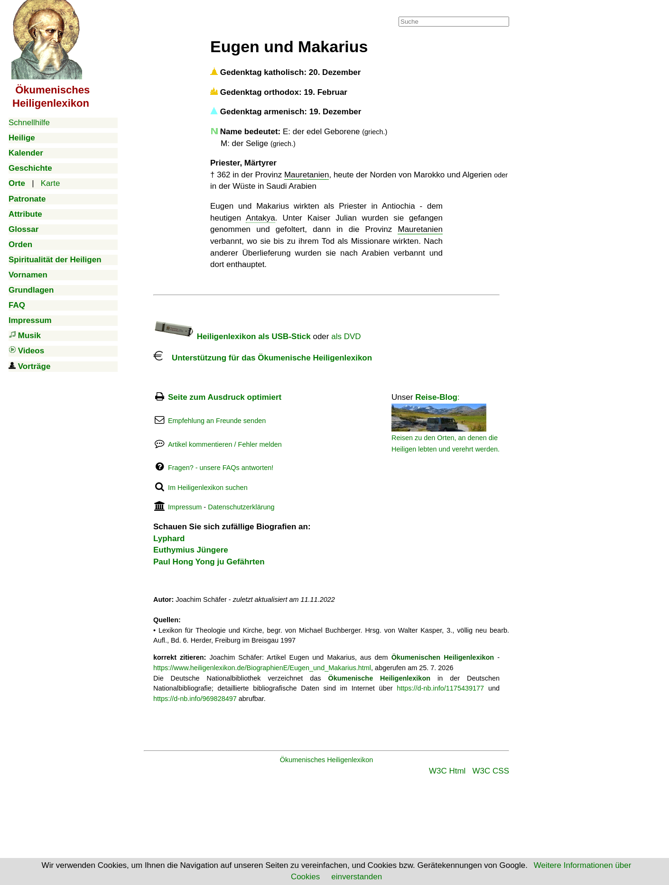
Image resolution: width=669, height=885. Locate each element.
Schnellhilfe (29, 122)
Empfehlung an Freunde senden (217, 420)
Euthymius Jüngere (190, 549)
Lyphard (169, 538)
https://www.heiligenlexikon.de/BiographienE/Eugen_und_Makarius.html (262, 668)
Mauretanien (306, 174)
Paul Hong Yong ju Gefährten (209, 561)
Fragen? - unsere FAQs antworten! (220, 467)
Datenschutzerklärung (241, 507)
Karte (50, 183)
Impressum (185, 507)
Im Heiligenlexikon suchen (208, 487)
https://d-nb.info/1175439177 (440, 688)
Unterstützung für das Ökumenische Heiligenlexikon (262, 357)
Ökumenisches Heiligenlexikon (326, 760)
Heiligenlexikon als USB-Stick (232, 336)
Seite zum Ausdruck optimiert (224, 397)
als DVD (346, 336)
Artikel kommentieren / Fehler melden (225, 444)
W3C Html (447, 770)
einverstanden (356, 876)
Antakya (260, 217)
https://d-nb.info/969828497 (195, 698)
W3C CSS (491, 770)
